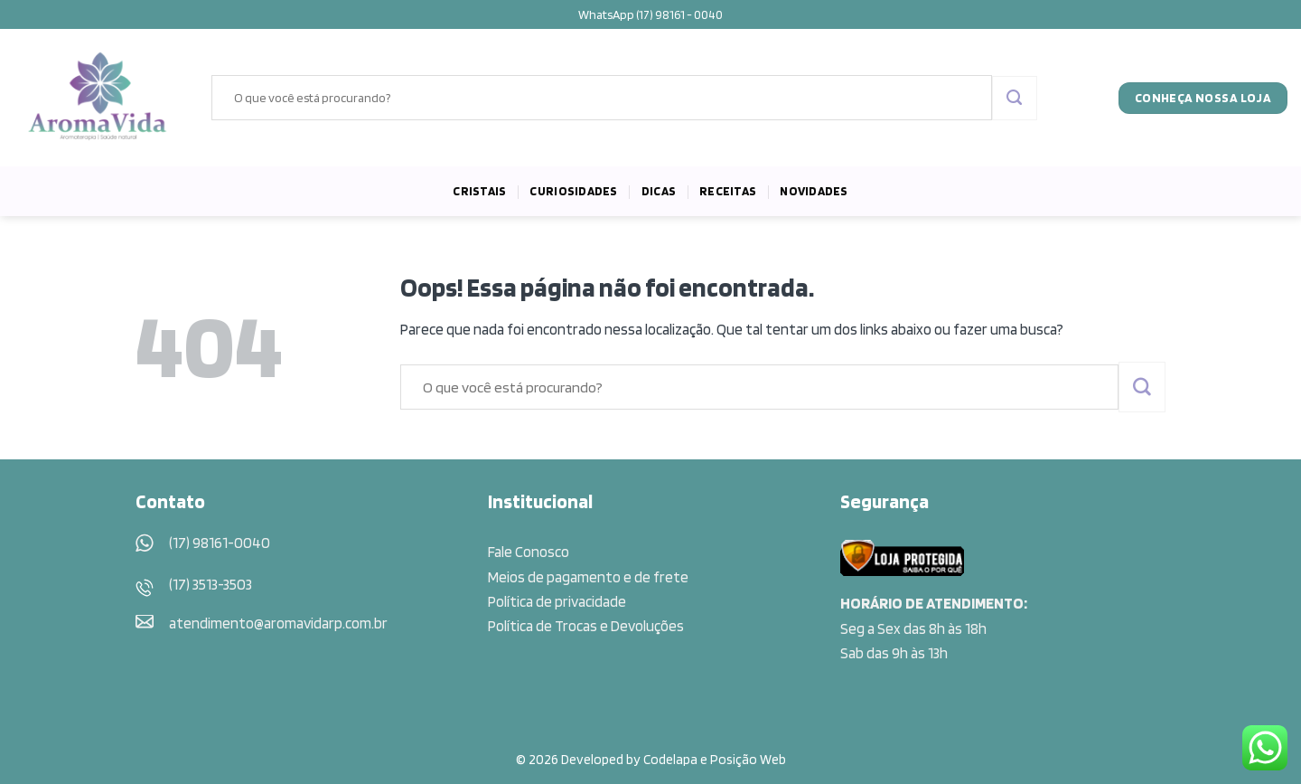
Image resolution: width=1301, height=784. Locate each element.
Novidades (813, 191)
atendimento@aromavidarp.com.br (278, 623)
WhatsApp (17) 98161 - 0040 (650, 14)
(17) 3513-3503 (210, 584)
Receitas (727, 191)
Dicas (658, 191)
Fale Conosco (528, 552)
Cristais (479, 191)
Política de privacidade (557, 601)
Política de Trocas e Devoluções (586, 626)
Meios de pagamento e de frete (588, 577)
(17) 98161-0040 (219, 543)
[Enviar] (1014, 98)
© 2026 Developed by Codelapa (606, 759)
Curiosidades (573, 191)
